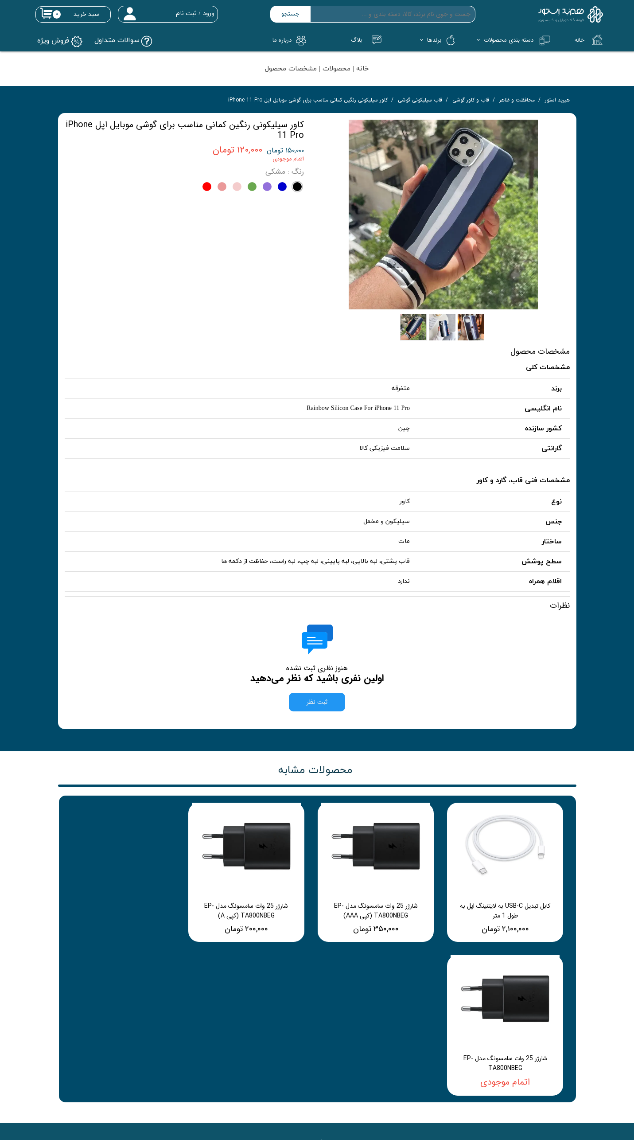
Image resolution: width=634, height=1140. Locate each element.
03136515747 (211, 1123)
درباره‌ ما (282, 40)
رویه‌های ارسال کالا (435, 1058)
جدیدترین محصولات (331, 1045)
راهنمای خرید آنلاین (433, 1019)
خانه (579, 40)
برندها (434, 40)
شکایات (447, 1045)
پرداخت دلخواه (337, 1032)
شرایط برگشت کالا (436, 1071)
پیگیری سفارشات (336, 1019)
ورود (208, 13)
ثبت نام (186, 13)
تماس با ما (233, 1019)
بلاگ (356, 40)
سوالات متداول (338, 1058)
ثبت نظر (317, 707)
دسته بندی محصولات (508, 40)
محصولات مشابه (315, 775)
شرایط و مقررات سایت (430, 1032)
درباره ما (236, 1032)
